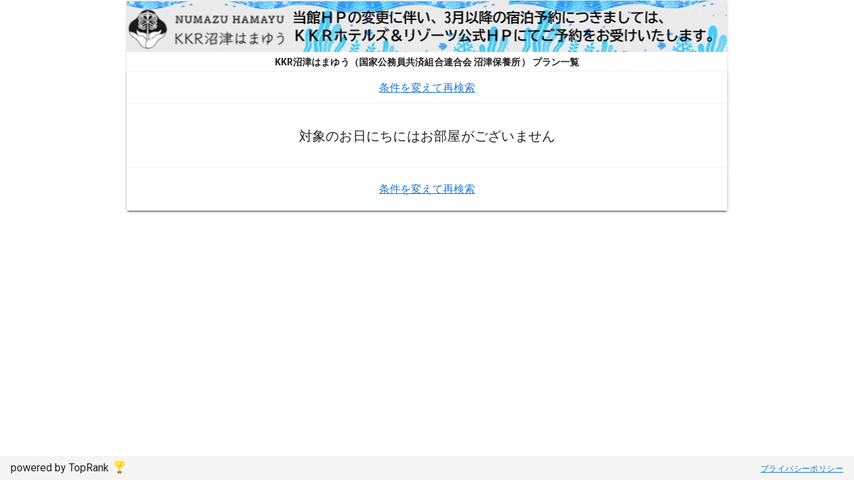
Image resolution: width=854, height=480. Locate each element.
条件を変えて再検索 (427, 87)
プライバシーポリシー (802, 468)
